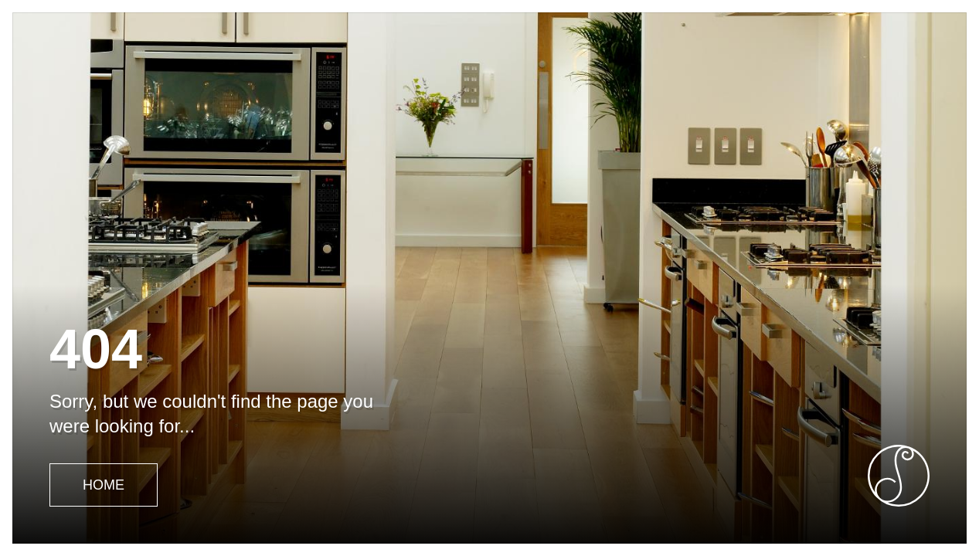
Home (103, 485)
